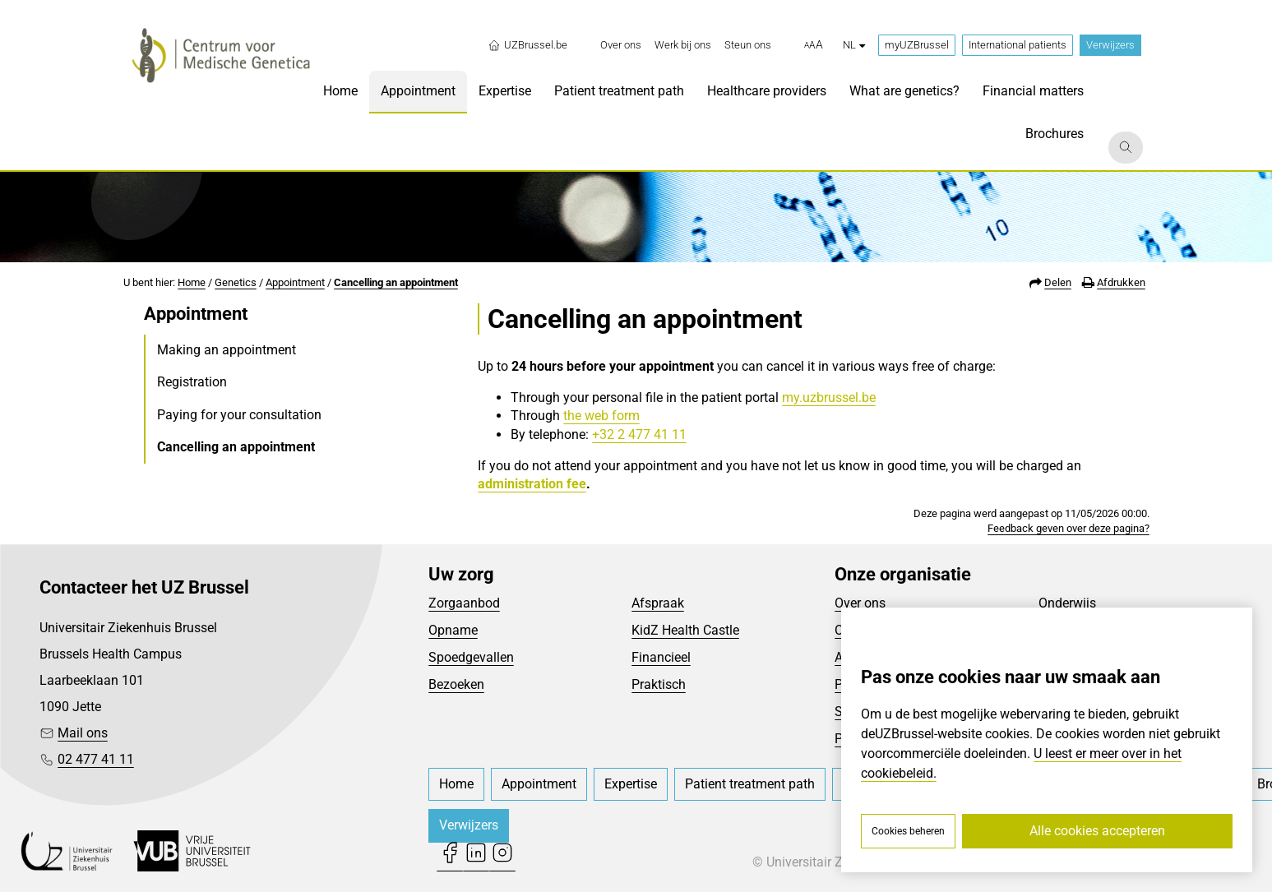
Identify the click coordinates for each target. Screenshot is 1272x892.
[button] (814, 45)
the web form (601, 415)
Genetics (236, 282)
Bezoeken (456, 684)
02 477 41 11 (96, 759)
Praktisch (658, 684)
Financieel (661, 657)
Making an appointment (226, 350)
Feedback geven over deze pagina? (1068, 528)
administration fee (532, 484)
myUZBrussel (917, 45)
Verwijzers (1110, 45)
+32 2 (610, 434)
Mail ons (83, 733)
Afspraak (657, 603)
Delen (1057, 282)
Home (192, 282)
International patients (1017, 45)
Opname (453, 630)
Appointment (295, 282)
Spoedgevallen (471, 657)
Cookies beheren (908, 831)
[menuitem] (621, 45)
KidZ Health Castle (685, 630)
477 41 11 (657, 434)
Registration (192, 382)
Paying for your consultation (239, 415)
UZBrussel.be (527, 45)
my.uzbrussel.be (829, 397)
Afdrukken (1121, 282)
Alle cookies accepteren (1097, 831)
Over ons (860, 603)
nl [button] (854, 45)
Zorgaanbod (464, 603)
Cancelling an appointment (396, 282)
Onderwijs (1067, 603)
